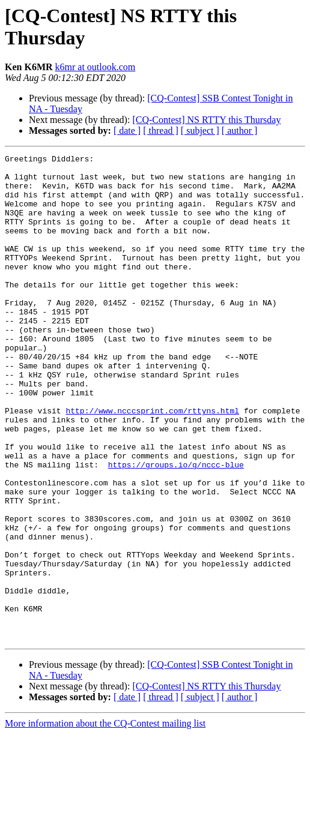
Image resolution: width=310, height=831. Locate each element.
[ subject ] (200, 130)
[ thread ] (160, 130)
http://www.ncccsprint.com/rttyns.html (152, 462)
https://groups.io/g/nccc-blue (176, 527)
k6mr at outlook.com (95, 67)
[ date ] (127, 130)
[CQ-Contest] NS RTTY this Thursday (206, 120)
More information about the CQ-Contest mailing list (105, 820)
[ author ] (240, 130)
